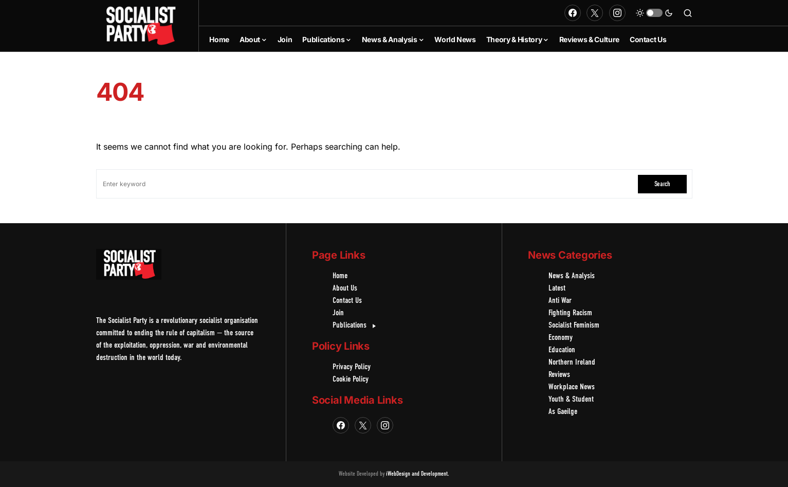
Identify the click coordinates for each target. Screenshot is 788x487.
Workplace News (571, 387)
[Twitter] (595, 13)
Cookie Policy (351, 379)
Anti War (560, 301)
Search (662, 184)
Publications (356, 325)
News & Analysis (571, 276)
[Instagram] (617, 13)
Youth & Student (571, 399)
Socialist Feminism (573, 325)
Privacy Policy (352, 367)
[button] (654, 13)
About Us (345, 288)
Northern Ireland (571, 362)
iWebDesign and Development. (417, 474)
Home (340, 276)
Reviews (559, 375)
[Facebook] (572, 13)
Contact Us (347, 301)
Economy (560, 338)
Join (338, 313)
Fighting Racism (570, 313)
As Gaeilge (562, 412)
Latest (556, 288)
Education (561, 350)
